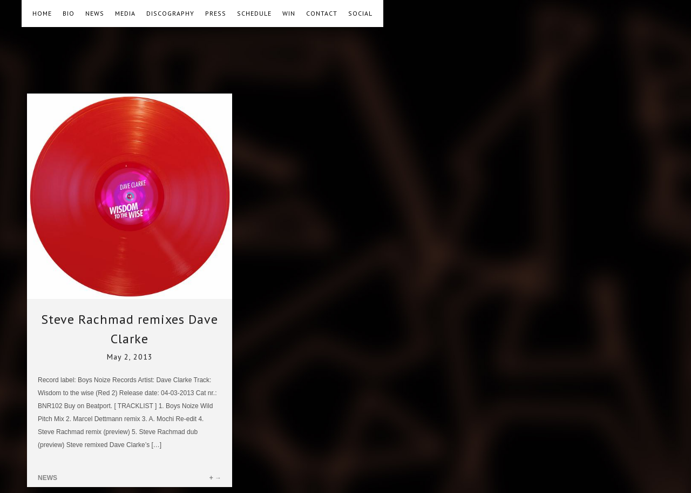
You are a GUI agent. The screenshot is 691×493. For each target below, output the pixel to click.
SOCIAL (360, 13)
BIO (68, 13)
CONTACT (321, 13)
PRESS (215, 13)
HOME (42, 13)
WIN (288, 13)
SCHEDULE (254, 13)
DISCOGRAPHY (170, 13)
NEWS (94, 13)
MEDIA (125, 13)
